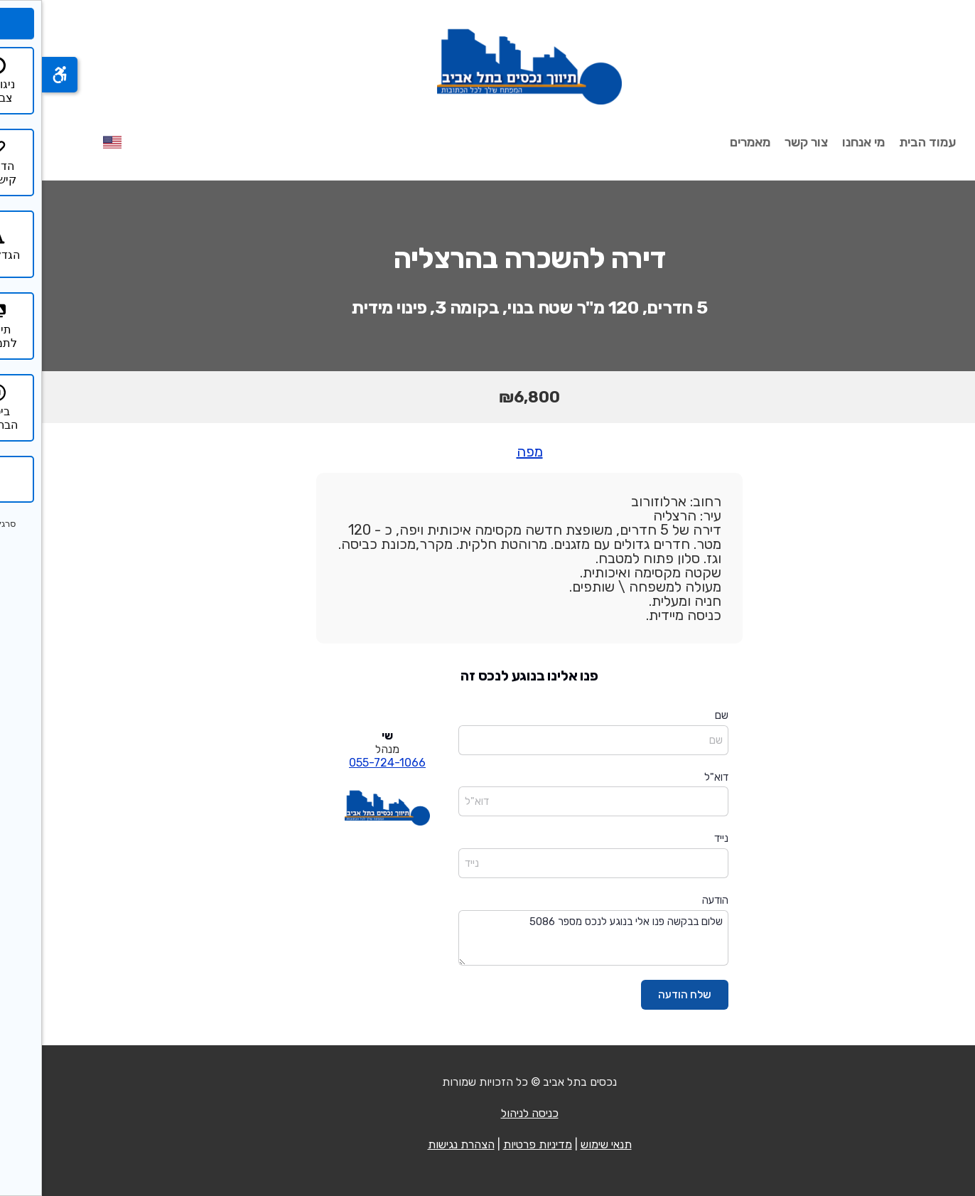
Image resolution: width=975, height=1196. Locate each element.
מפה (488, 451)
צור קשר (764, 142)
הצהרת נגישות (419, 1144)
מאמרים (708, 142)
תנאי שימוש (564, 1144)
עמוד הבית (885, 142)
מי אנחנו (821, 142)
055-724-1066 (345, 762)
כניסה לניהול (488, 1113)
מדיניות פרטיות (495, 1144)
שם (679, 715)
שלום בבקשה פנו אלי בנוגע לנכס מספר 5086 (551, 938)
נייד (679, 838)
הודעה (673, 900)
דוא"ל (674, 777)
